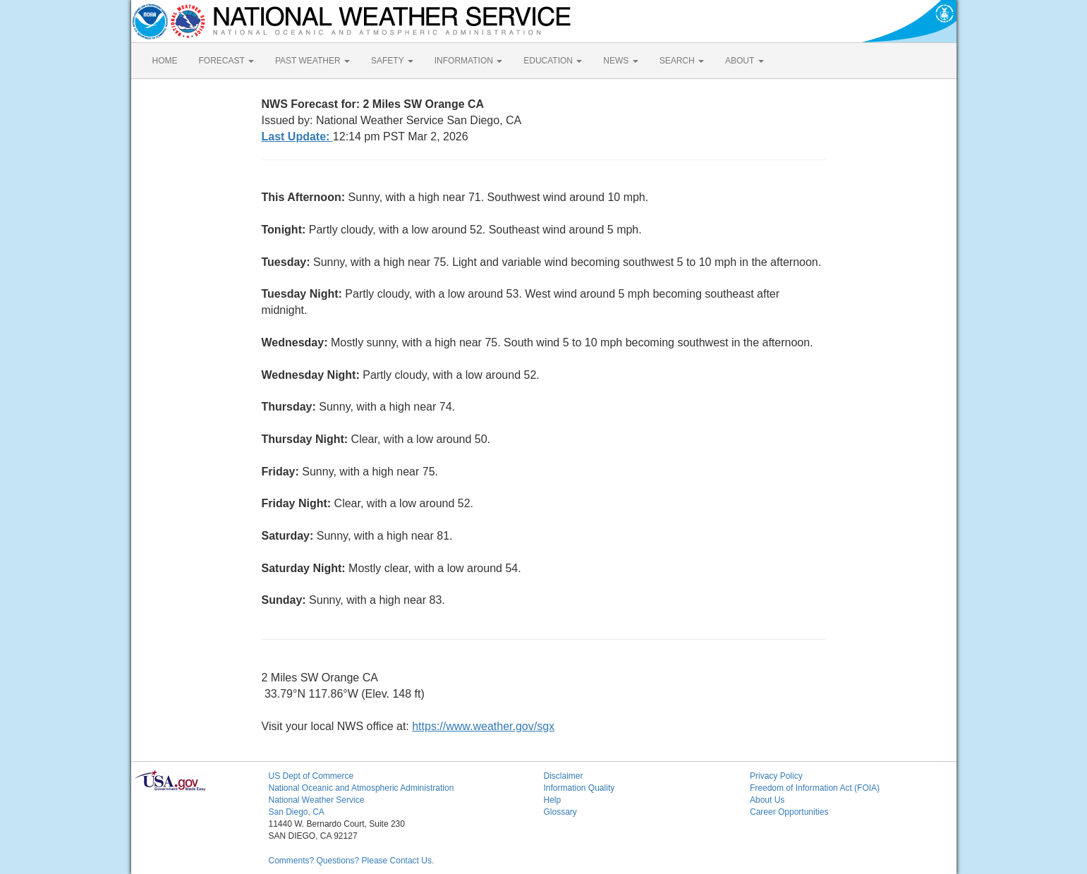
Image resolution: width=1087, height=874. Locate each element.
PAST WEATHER (312, 61)
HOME (165, 61)
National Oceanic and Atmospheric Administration (361, 788)
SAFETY (392, 61)
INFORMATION (468, 61)
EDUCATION (552, 61)
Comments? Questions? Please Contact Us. (352, 861)
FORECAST (226, 61)
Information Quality (579, 788)
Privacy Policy (776, 776)
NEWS (620, 61)
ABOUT (744, 61)
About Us (767, 800)
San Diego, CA (296, 812)
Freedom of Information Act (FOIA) (815, 788)
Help (552, 800)
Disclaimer (563, 776)
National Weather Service (317, 800)
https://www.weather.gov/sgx (483, 726)
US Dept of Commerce (311, 776)
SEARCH (682, 61)
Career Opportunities (789, 812)
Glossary (560, 812)
